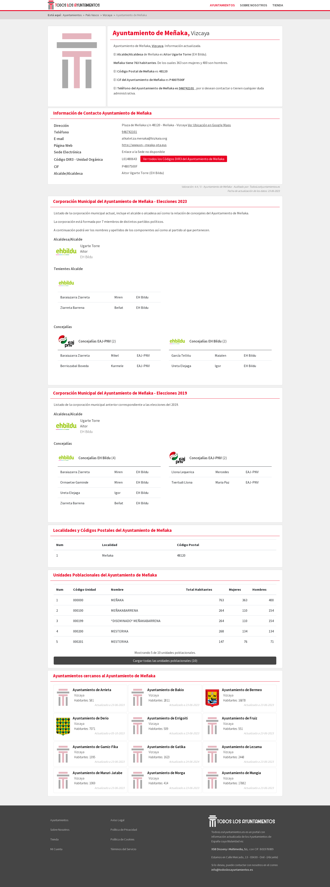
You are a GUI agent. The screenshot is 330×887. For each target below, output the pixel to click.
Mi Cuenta (56, 849)
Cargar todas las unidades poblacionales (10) (165, 660)
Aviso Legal (117, 820)
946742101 (186, 88)
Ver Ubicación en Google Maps (209, 125)
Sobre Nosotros (253, 5)
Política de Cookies (122, 839)
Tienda (277, 5)
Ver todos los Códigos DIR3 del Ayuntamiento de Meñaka (183, 159)
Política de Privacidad (124, 830)
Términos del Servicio (123, 849)
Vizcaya (157, 46)
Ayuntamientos (222, 5)
